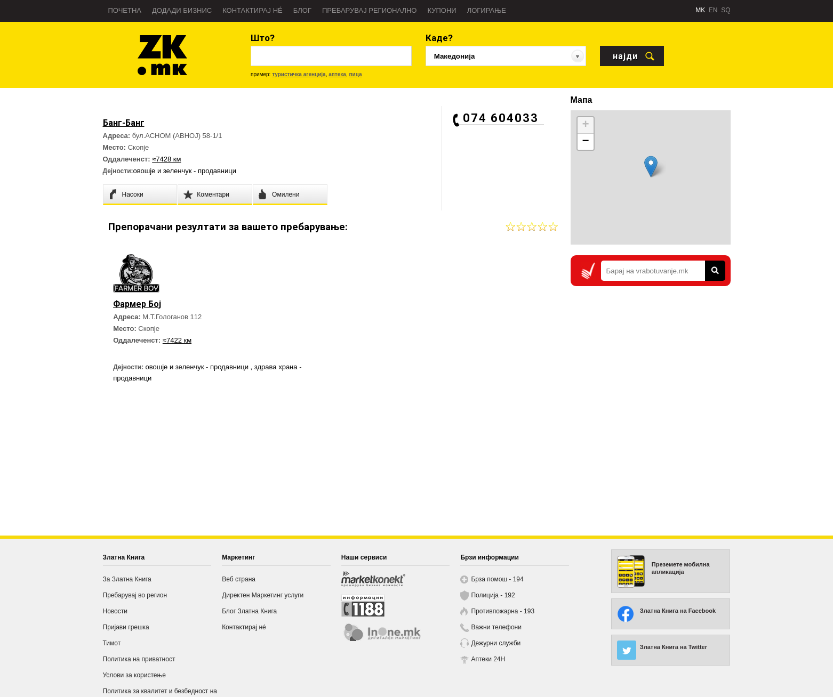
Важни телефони (496, 627)
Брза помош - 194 (497, 579)
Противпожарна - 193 (502, 611)
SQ (725, 10)
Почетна (125, 10)
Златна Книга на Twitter (673, 647)
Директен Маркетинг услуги (262, 595)
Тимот (112, 643)
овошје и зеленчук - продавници (184, 171)
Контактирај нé (252, 10)
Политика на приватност (139, 659)
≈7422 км (177, 340)
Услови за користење (134, 675)
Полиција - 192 (493, 595)
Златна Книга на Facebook (678, 610)
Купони (441, 10)
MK (700, 10)
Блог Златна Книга (249, 611)
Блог (302, 10)
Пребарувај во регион (135, 595)
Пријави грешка (126, 627)
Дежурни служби (495, 643)
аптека (337, 74)
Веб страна (238, 579)
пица (355, 74)
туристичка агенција (299, 74)
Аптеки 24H (488, 659)
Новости (115, 611)
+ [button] (585, 125)
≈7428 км (166, 159)
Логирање (486, 10)
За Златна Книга (127, 579)
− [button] (585, 142)
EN (713, 10)
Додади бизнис (182, 10)
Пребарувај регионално (369, 10)
